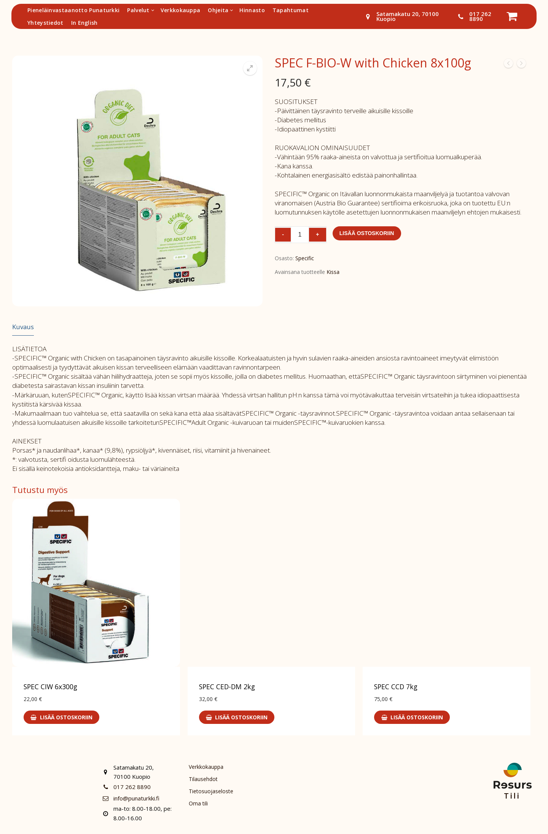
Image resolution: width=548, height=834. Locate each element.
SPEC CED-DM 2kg (227, 686)
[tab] (23, 327)
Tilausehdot (204, 779)
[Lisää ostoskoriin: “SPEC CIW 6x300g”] (61, 717)
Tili (512, 796)
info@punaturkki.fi (129, 798)
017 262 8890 (472, 16)
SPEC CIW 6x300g (50, 686)
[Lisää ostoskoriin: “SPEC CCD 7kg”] (412, 717)
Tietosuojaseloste (211, 792)
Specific (304, 258)
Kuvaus (23, 326)
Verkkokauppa (207, 767)
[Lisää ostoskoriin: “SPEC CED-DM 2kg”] (237, 717)
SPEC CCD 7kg (395, 686)
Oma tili (198, 804)
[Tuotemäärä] (300, 235)
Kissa (333, 271)
